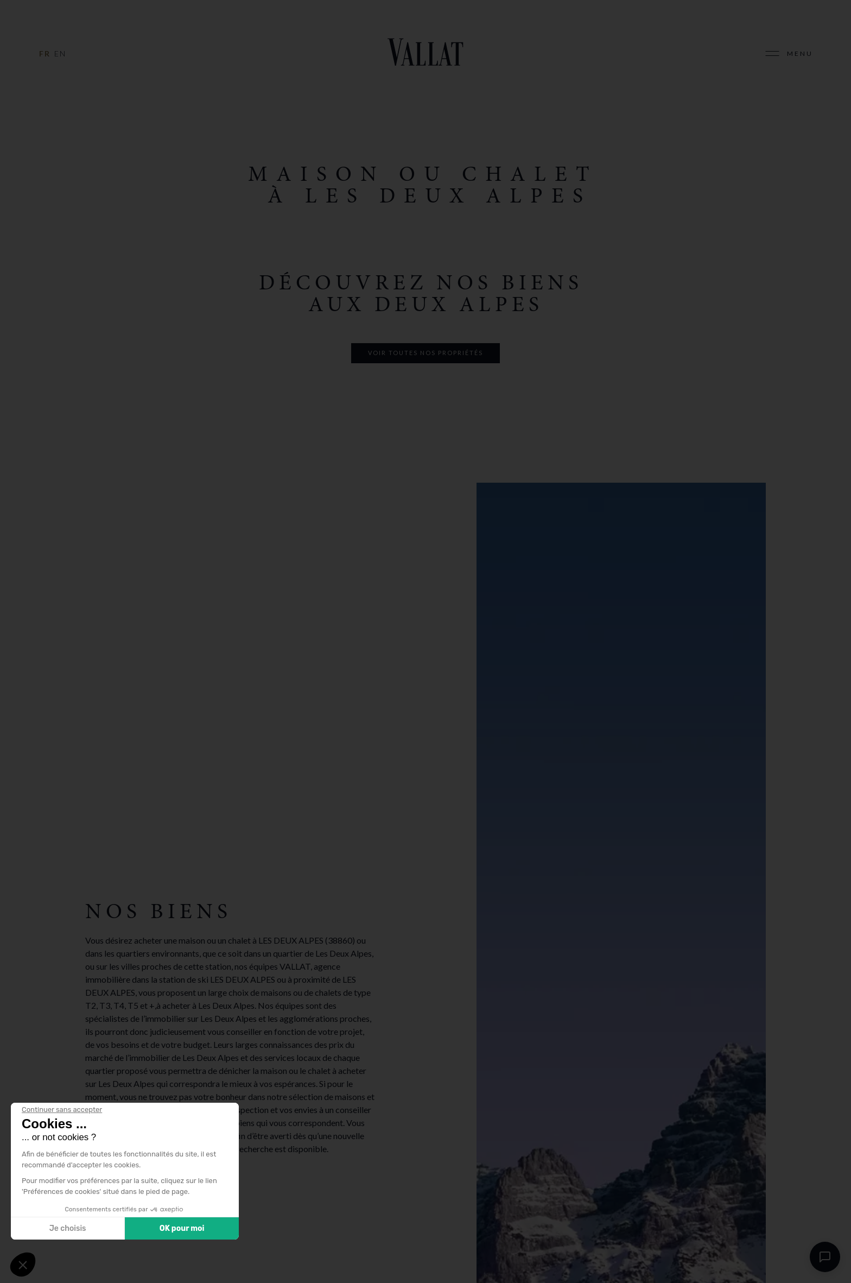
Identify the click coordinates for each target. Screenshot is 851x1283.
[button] (23, 1265)
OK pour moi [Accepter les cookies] (182, 1228)
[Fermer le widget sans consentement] (61, 1109)
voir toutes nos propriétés (425, 352)
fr (44, 53)
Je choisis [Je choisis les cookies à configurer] (67, 1228)
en (60, 53)
